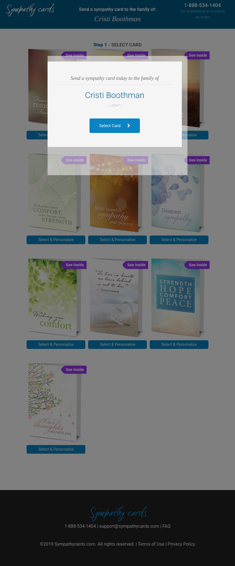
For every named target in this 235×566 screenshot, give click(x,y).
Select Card (117, 125)
